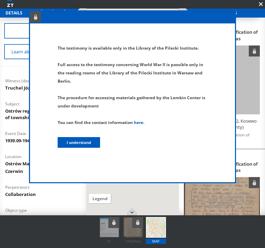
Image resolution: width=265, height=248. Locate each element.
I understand (79, 142)
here (138, 122)
